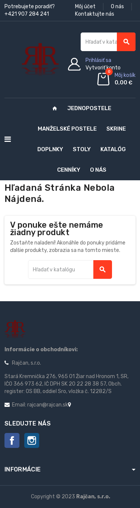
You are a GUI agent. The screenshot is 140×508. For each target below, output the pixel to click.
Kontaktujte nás (94, 14)
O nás (117, 6)
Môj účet (85, 6)
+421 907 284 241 (26, 14)
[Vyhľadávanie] (108, 41)
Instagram (31, 440)
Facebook (11, 440)
